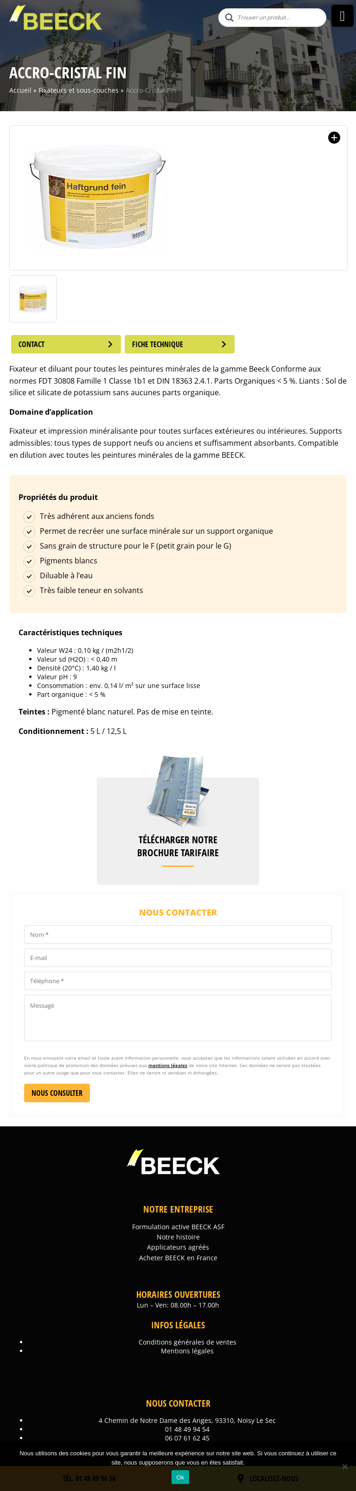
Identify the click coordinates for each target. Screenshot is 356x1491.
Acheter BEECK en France (178, 1257)
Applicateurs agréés (178, 1247)
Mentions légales (187, 1350)
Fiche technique (181, 344)
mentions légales (167, 1065)
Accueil (20, 90)
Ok (180, 1477)
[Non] (344, 1466)
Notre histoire (178, 1236)
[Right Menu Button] (342, 16)
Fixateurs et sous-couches (78, 90)
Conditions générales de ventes (187, 1342)
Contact (66, 344)
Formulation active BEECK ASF (178, 1226)
